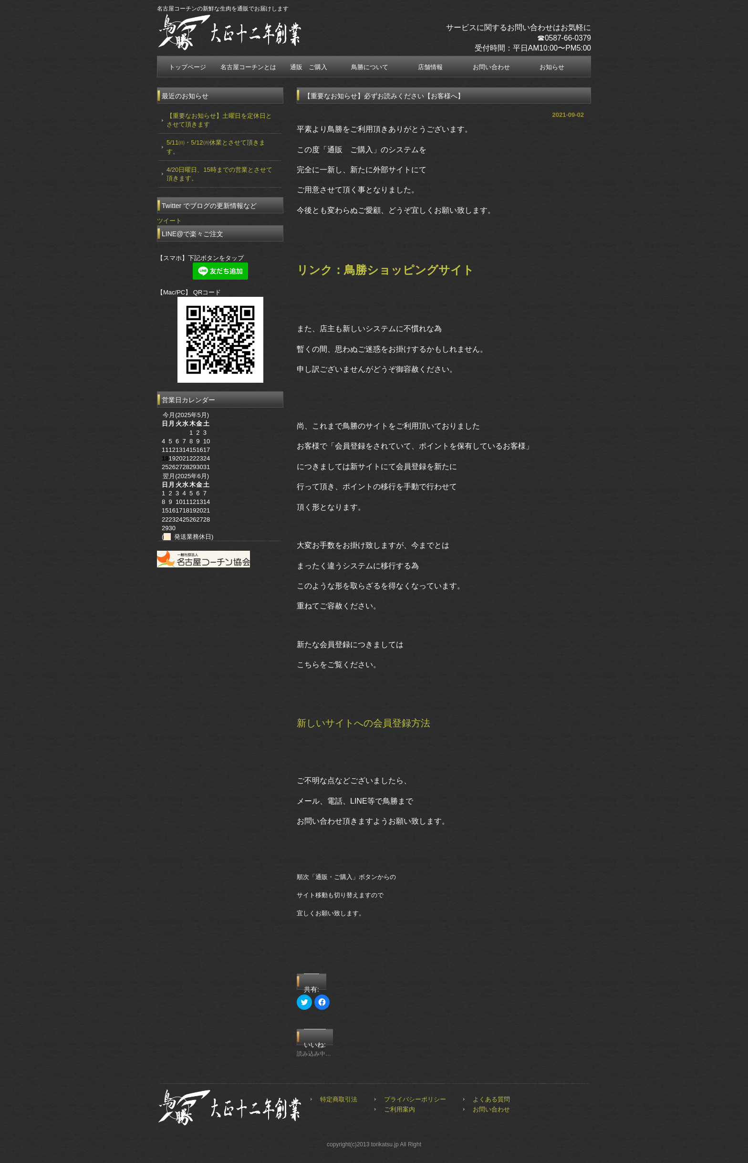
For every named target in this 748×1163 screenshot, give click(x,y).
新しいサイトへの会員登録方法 (363, 723)
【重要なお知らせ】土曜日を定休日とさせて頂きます (219, 120)
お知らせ (552, 67)
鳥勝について (369, 67)
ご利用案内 (399, 1109)
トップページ (187, 67)
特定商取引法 (338, 1099)
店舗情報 (430, 67)
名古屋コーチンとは (248, 67)
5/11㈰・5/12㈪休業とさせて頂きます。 (215, 147)
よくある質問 (491, 1099)
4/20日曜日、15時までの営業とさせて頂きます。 (219, 174)
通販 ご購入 (308, 67)
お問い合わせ (491, 67)
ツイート (169, 220)
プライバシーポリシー (415, 1099)
